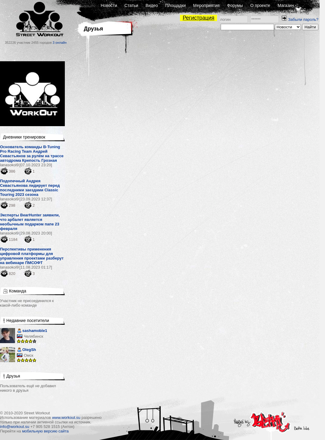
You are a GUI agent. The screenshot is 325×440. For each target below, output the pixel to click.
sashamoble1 (32, 331)
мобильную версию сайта (45, 431)
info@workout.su (14, 426)
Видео (152, 5)
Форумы (235, 5)
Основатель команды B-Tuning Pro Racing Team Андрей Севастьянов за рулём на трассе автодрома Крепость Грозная (32, 154)
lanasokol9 (9, 165)
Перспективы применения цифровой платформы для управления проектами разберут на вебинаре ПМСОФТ (32, 256)
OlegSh (26, 350)
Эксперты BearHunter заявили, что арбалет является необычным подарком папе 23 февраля (30, 222)
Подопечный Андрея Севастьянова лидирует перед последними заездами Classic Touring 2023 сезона (30, 188)
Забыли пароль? (303, 19)
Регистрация (198, 18)
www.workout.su (66, 417)
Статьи (131, 5)
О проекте (260, 5)
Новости (109, 5)
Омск (28, 355)
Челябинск (33, 336)
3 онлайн (60, 42)
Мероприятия (206, 5)
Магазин (286, 5)
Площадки (175, 5)
